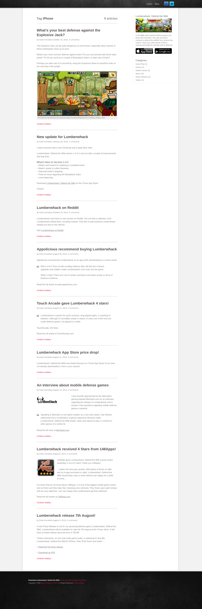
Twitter (171, 3)
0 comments (74, 40)
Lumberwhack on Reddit (52, 230)
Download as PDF (47, 553)
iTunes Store (103, 529)
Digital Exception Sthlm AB (50, 583)
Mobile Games (141, 70)
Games (138, 67)
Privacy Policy (78, 583)
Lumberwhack (43, 218)
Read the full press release (51, 547)
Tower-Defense (142, 77)
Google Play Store (79, 580)
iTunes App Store (90, 183)
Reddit (80, 218)
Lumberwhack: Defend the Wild (51, 153)
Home (149, 4)
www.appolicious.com (67, 284)
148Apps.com (64, 497)
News (138, 74)
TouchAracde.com (65, 334)
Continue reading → (45, 124)
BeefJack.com (92, 399)
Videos (138, 80)
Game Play (140, 64)
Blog (157, 4)
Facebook (166, 3)
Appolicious (42, 260)
